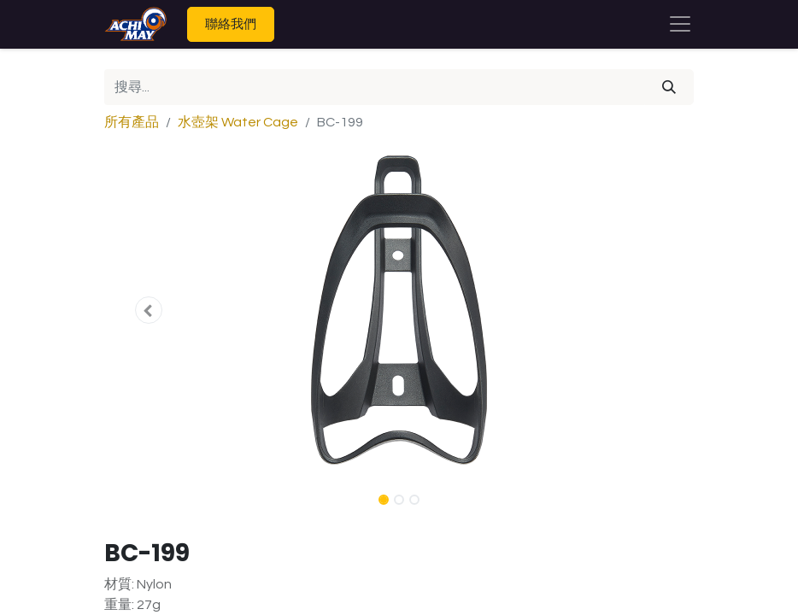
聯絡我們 (230, 23)
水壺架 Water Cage (238, 122)
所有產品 (131, 122)
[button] (148, 310)
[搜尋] (669, 87)
